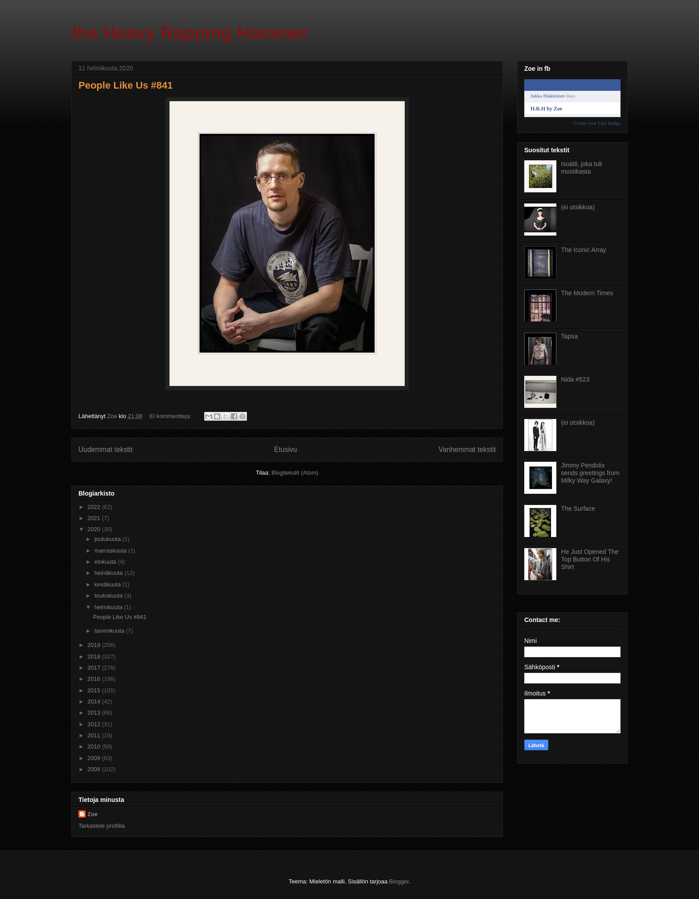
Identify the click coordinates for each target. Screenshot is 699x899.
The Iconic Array (583, 249)
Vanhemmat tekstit (467, 449)
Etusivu (285, 449)
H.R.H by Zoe (546, 109)
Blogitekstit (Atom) (294, 472)
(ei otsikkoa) (578, 207)
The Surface (578, 508)
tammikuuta (110, 630)
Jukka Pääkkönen (547, 95)
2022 (94, 507)
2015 (94, 690)
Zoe (92, 814)
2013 (94, 712)
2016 (94, 678)
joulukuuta (109, 539)
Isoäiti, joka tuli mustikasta (581, 167)
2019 (94, 645)
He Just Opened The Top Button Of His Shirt (590, 559)
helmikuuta (109, 607)
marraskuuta (111, 550)
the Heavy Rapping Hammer (189, 33)
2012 (94, 724)
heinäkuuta (109, 573)
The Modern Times (587, 293)
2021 (94, 518)
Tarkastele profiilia (101, 825)
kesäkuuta (109, 584)
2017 (94, 667)
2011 (94, 735)
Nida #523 (575, 379)
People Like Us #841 (125, 85)
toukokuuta (109, 595)
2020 (94, 529)
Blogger (399, 881)
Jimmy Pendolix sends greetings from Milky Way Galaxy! (590, 473)
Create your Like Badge (597, 123)
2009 (94, 758)
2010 (94, 746)
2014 (94, 701)
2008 (94, 769)
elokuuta (106, 561)
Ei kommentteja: (171, 416)
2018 (94, 656)
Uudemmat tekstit (105, 449)
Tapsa (569, 336)
